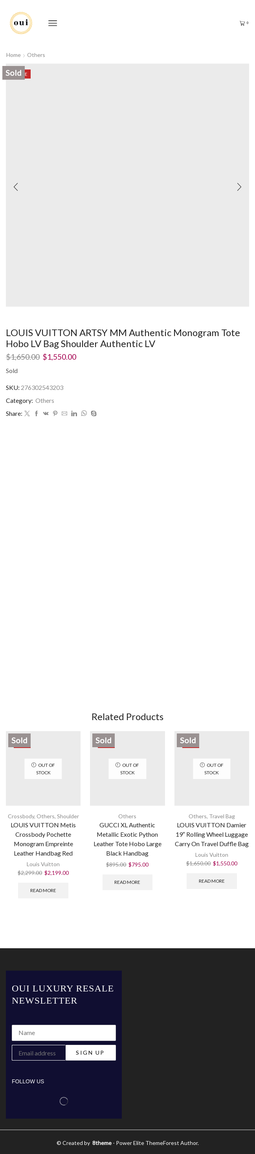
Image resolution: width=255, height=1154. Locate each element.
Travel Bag (222, 816)
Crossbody (21, 816)
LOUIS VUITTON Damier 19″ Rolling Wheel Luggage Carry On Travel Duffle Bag (212, 834)
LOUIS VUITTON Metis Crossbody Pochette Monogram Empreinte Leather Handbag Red (43, 839)
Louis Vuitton (43, 864)
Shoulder (68, 816)
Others (36, 54)
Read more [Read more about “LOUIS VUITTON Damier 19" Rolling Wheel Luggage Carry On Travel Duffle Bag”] (212, 881)
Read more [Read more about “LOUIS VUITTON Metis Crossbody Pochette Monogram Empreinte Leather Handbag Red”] (43, 890)
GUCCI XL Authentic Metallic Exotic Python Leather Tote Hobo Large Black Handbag (127, 839)
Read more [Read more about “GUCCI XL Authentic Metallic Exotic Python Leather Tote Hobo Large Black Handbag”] (127, 882)
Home (13, 54)
